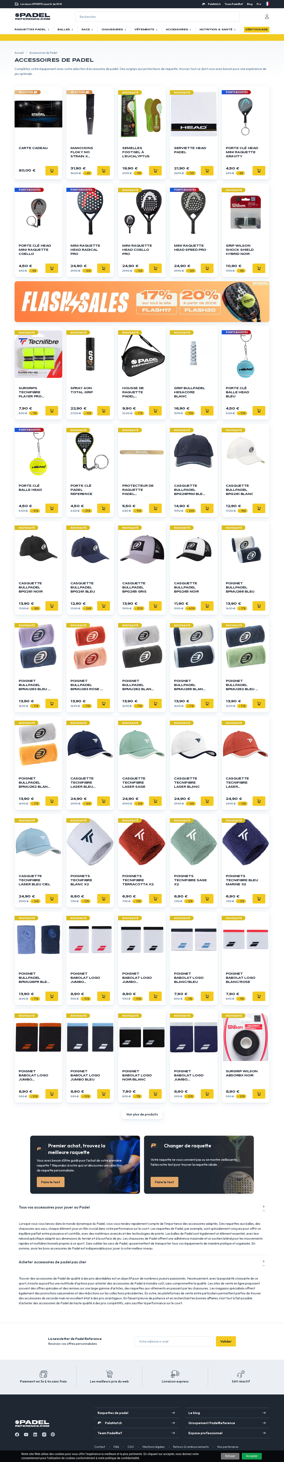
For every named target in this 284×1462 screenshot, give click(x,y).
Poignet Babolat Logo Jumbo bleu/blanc (189, 1076)
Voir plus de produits (142, 1114)
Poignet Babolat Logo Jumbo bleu (85, 1075)
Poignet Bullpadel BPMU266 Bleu (240, 587)
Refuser (230, 1456)
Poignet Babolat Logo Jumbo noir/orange (33, 1076)
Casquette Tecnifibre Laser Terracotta (239, 783)
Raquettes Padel (32, 30)
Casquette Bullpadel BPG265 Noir (186, 587)
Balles (66, 30)
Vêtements (146, 30)
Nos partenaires (228, 1447)
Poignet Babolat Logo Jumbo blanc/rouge (85, 978)
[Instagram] (44, 1434)
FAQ (116, 1447)
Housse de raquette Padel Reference (133, 393)
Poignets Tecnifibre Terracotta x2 (138, 880)
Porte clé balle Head (30, 487)
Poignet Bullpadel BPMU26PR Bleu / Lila (34, 978)
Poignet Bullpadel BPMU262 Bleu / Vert (241, 685)
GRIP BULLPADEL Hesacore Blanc (189, 392)
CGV (131, 1447)
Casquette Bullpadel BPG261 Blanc (239, 490)
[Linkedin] (35, 1434)
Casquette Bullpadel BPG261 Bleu (82, 587)
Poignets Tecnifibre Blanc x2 (81, 880)
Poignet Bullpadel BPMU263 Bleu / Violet (34, 685)
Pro (259, 4)
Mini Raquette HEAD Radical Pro (85, 250)
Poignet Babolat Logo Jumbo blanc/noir (137, 978)
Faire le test (50, 1182)
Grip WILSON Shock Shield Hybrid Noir (240, 250)
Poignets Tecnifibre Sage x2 (190, 880)
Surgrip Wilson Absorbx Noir (242, 1073)
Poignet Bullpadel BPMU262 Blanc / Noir (138, 685)
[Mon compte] (266, 16)
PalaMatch (214, 4)
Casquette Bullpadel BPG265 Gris (134, 587)
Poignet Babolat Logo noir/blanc (137, 1075)
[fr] (267, 4)
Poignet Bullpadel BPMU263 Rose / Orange (86, 685)
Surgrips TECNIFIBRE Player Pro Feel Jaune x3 (33, 393)
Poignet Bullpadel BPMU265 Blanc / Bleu (189, 685)
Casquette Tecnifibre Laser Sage (133, 782)
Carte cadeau (33, 148)
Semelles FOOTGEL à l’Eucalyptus (136, 152)
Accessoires (179, 30)
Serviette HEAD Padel (190, 150)
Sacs (87, 30)
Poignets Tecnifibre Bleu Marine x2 (242, 880)
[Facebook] (17, 1434)
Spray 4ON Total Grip (81, 390)
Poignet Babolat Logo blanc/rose (240, 978)
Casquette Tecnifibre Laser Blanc (187, 782)
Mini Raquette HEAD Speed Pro (190, 247)
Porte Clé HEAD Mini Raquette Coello (35, 250)
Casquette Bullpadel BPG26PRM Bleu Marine (189, 490)
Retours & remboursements (191, 1447)
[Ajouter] (207, 170)
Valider (226, 1341)
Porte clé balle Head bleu (237, 392)
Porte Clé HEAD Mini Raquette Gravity (242, 152)
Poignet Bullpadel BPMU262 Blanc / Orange (34, 783)
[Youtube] (26, 1434)
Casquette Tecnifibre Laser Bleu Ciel (34, 880)
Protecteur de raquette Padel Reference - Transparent (138, 490)
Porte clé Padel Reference (81, 490)
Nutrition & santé (218, 30)
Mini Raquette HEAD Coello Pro (137, 250)
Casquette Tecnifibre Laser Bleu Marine (82, 783)
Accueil (19, 53)
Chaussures (114, 30)
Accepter (252, 1456)
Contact (99, 1447)
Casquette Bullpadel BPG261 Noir (31, 587)
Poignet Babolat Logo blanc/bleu (189, 978)
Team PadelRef (234, 4)
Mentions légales (154, 1447)
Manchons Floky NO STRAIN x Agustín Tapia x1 (84, 153)
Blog (250, 4)
